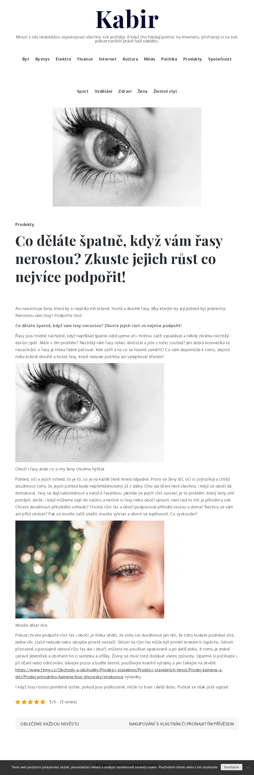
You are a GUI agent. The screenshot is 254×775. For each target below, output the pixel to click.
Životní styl (165, 91)
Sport (83, 91)
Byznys (42, 59)
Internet (108, 59)
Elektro (63, 59)
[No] (247, 767)
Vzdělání (103, 91)
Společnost (220, 59)
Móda (149, 59)
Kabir (127, 18)
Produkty (192, 59)
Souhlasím (231, 767)
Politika (169, 59)
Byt (26, 59)
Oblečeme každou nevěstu (49, 723)
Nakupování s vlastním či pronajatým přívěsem (181, 723)
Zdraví (124, 91)
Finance (85, 59)
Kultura (130, 59)
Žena (143, 91)
